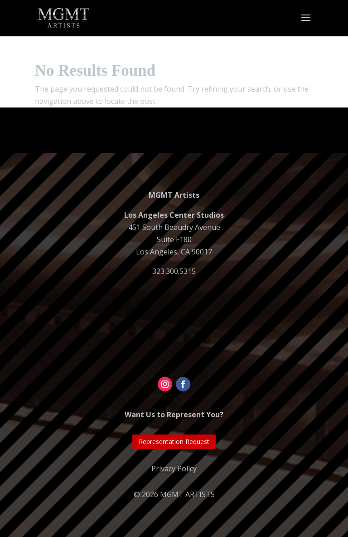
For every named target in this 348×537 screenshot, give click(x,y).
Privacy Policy (174, 469)
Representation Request (174, 441)
